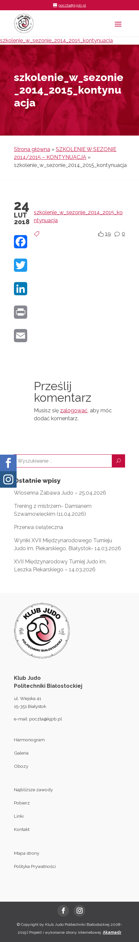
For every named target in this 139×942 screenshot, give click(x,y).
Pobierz (22, 802)
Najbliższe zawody (33, 789)
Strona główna (32, 149)
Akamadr (112, 932)
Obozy (21, 766)
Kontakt (22, 829)
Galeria (21, 753)
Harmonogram (29, 739)
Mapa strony (26, 853)
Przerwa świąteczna (38, 527)
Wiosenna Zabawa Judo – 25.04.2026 (60, 493)
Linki (19, 816)
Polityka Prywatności (35, 866)
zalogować (74, 410)
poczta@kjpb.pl (45, 718)
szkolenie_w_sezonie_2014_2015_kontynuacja (56, 40)
